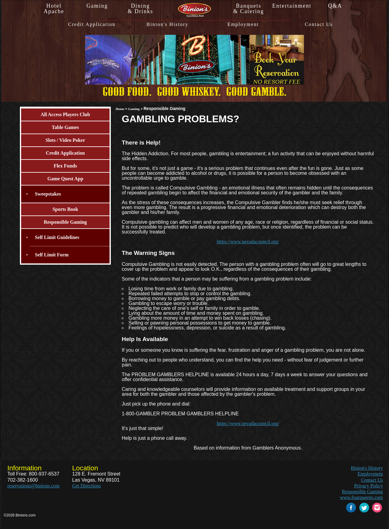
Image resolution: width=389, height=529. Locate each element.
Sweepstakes (48, 194)
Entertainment (291, 6)
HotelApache (54, 8)
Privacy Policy (368, 485)
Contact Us (319, 24)
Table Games (65, 127)
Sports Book (65, 209)
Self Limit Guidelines (57, 237)
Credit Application (91, 24)
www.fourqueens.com (361, 497)
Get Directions (86, 485)
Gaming (97, 6)
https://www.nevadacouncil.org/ (248, 241)
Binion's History (168, 24)
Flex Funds (65, 165)
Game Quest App (65, 178)
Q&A (335, 6)
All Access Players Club (65, 114)
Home (120, 109)
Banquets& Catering (248, 8)
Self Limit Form (52, 254)
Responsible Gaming (65, 222)
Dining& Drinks (140, 8)
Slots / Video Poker (65, 140)
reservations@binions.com (33, 485)
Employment (243, 24)
